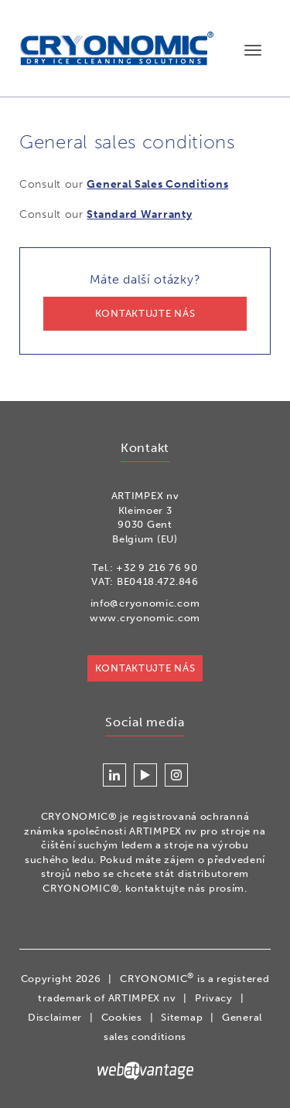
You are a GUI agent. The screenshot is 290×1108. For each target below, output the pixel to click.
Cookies (121, 1017)
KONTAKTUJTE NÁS (145, 668)
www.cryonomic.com (145, 618)
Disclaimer (55, 1017)
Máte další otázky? (145, 301)
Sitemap (182, 1017)
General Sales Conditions (157, 184)
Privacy (214, 998)
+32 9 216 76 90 (157, 567)
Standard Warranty (139, 214)
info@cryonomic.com (145, 603)
